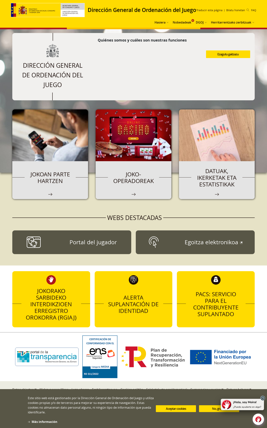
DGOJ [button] (200, 22)
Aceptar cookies (176, 409)
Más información (44, 422)
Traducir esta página (209, 10)
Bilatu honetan (237, 10)
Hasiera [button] (160, 22)
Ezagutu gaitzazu (228, 54)
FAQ (253, 10)
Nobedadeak (182, 22)
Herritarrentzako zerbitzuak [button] (231, 22)
